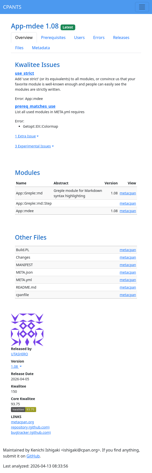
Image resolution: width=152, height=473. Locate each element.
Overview (24, 37)
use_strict (24, 73)
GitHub (33, 456)
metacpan (128, 193)
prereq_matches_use (35, 106)
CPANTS (12, 6)
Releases (121, 37)
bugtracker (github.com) (31, 432)
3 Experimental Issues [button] (33, 146)
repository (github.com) (30, 427)
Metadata (41, 47)
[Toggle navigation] (142, 7)
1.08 (15, 366)
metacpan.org (22, 422)
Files (19, 47)
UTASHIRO (19, 354)
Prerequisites (53, 37)
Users (79, 37)
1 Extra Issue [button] (25, 136)
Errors (99, 37)
